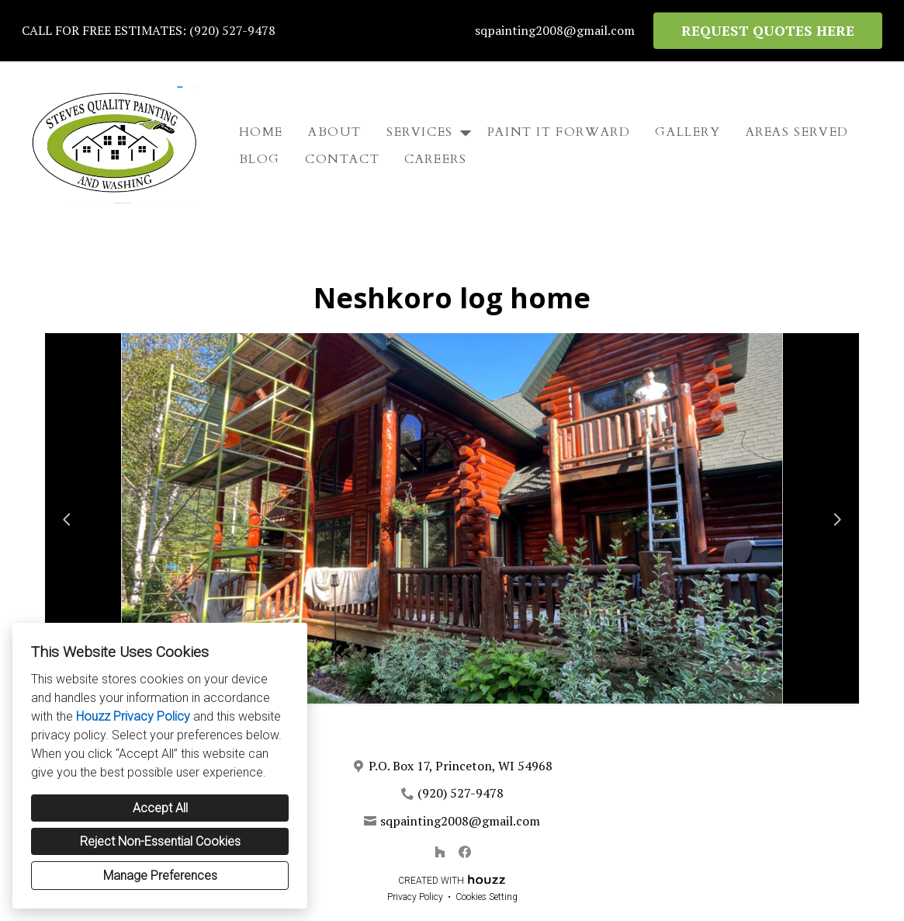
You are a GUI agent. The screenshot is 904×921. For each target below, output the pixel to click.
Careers (435, 159)
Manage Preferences (160, 875)
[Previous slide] (66, 519)
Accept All (160, 808)
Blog (259, 159)
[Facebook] (465, 852)
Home (261, 132)
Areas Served (797, 132)
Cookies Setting (486, 896)
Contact (342, 159)
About (335, 132)
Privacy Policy (415, 896)
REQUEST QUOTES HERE (767, 30)
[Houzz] (440, 852)
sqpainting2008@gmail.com (555, 30)
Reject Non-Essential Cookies (160, 841)
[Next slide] (837, 519)
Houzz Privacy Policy (133, 716)
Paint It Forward (559, 132)
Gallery (687, 132)
